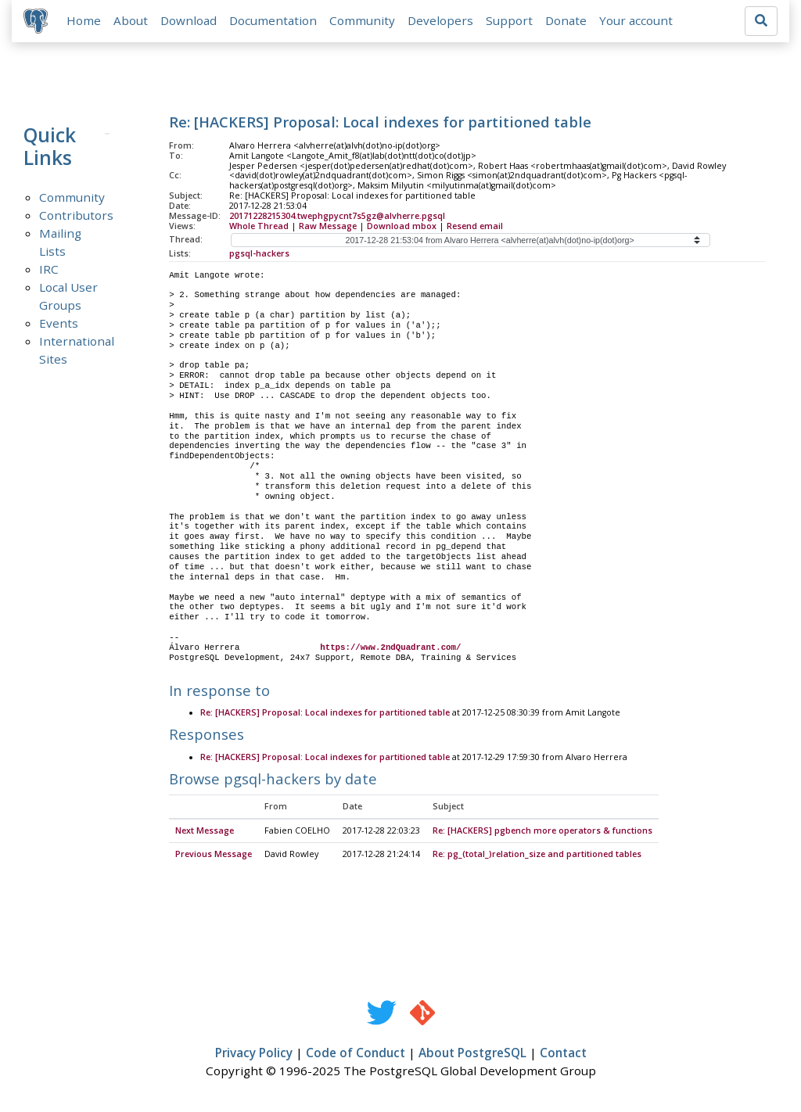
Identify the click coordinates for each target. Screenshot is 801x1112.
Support (510, 21)
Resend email (475, 226)
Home (84, 21)
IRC (49, 270)
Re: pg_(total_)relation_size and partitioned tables (537, 855)
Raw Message (328, 226)
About (131, 21)
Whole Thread (259, 226)
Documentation (274, 21)
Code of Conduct (355, 1054)
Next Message (204, 832)
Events (58, 324)
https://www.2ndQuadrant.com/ (390, 648)
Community (363, 21)
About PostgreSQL (472, 1054)
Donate (566, 21)
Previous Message (213, 855)
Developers (441, 21)
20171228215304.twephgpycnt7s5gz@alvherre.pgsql (337, 216)
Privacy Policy (254, 1054)
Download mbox (401, 226)
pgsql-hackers (259, 254)
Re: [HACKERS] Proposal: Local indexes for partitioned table (325, 713)
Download (189, 21)
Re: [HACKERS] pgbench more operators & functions (542, 832)
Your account (636, 21)
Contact (563, 1054)
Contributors (76, 216)
